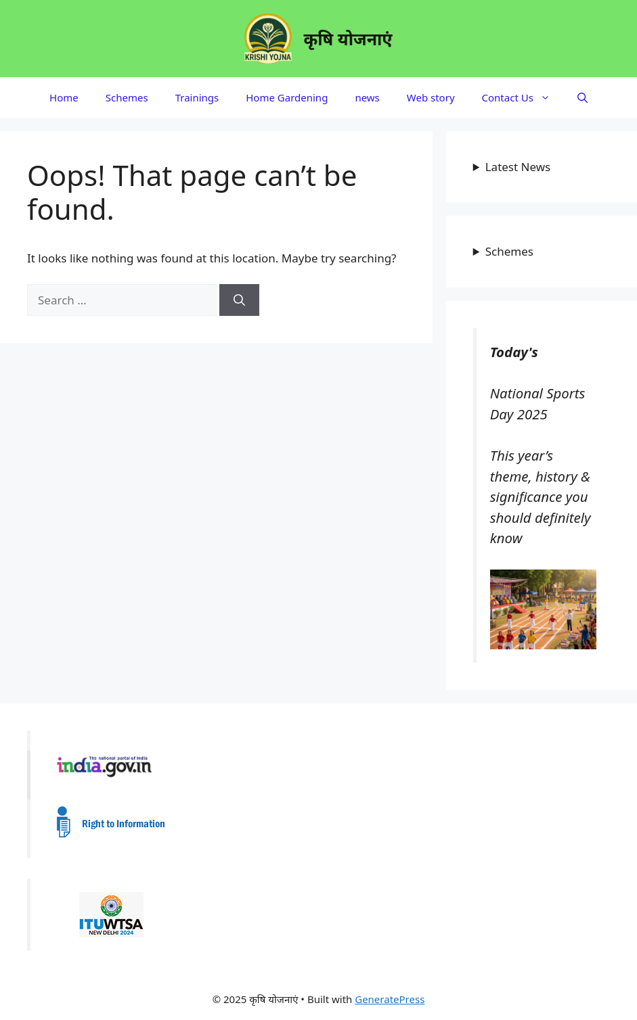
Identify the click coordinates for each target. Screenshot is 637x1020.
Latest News (518, 167)
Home (64, 97)
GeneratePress (389, 999)
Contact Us (523, 97)
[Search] (239, 300)
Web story (431, 97)
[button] (582, 97)
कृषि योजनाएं (347, 38)
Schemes (127, 97)
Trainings (197, 97)
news (367, 97)
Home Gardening (287, 97)
